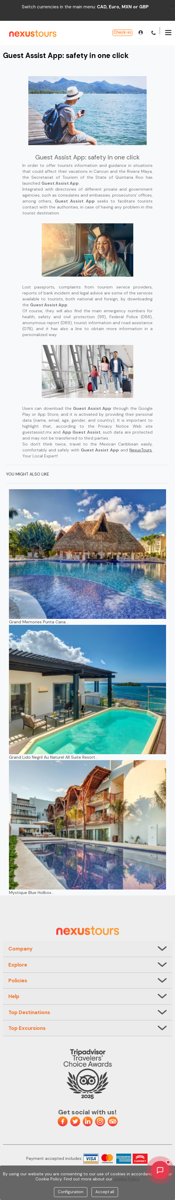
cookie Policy (127, 1179)
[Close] (173, 6)
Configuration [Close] (70, 1191)
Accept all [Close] (104, 1191)
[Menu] (168, 33)
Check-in (122, 32)
